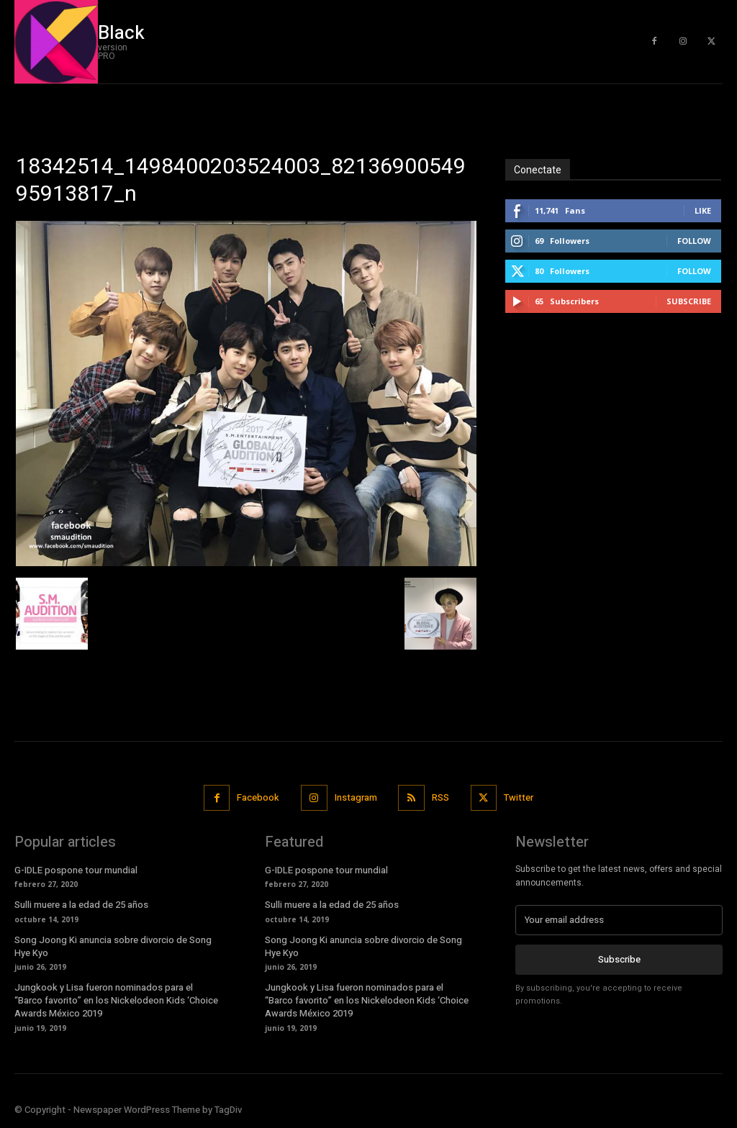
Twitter (518, 797)
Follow (694, 240)
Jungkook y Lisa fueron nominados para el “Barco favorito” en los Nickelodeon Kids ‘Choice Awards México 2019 (116, 1000)
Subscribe (688, 301)
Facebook (258, 797)
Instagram (356, 797)
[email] (619, 920)
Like (703, 210)
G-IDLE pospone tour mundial (75, 870)
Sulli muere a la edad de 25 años (81, 904)
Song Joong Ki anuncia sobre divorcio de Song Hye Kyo (113, 946)
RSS (440, 797)
